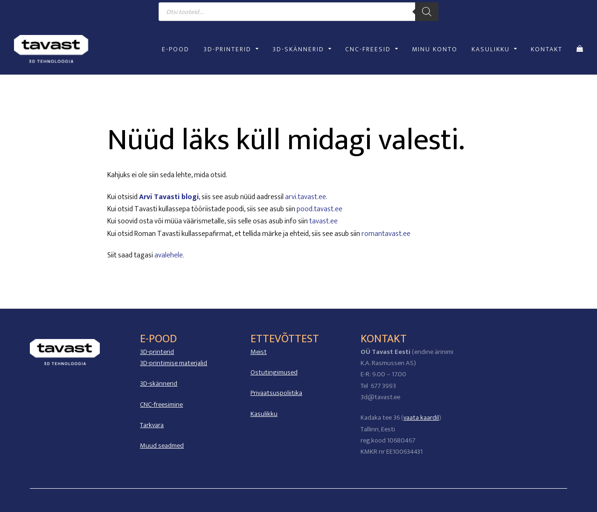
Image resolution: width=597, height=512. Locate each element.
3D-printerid (157, 352)
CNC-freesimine (161, 404)
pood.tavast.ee (319, 209)
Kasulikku (264, 414)
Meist (258, 352)
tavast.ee (323, 221)
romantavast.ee (385, 234)
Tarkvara (152, 425)
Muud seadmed (162, 445)
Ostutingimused (274, 372)
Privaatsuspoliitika (276, 393)
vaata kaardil (421, 417)
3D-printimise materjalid (173, 363)
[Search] (426, 11)
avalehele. (169, 255)
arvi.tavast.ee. (306, 197)
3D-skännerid (158, 383)
